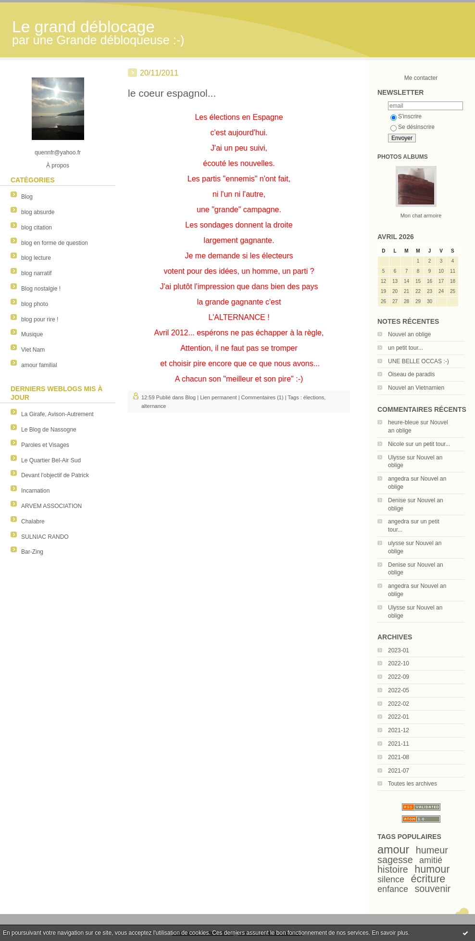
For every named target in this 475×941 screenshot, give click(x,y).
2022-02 (398, 703)
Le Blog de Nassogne (48, 429)
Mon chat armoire (421, 215)
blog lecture (36, 257)
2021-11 (398, 743)
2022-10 (398, 663)
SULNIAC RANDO (45, 537)
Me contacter (421, 78)
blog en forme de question (54, 243)
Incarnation (35, 490)
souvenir (432, 888)
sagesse (395, 859)
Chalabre (33, 521)
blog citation (36, 227)
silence (390, 879)
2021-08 (398, 757)
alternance (153, 406)
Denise (397, 500)
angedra (398, 478)
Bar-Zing (32, 551)
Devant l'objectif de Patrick (55, 475)
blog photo (34, 304)
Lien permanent (218, 397)
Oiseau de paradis (411, 374)
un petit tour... (405, 347)
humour (432, 869)
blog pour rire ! (39, 319)
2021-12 (398, 730)
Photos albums (402, 156)
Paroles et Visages (45, 445)
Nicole (396, 444)
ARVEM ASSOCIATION (51, 506)
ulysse (396, 543)
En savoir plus (390, 932)
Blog (27, 196)
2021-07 (398, 770)
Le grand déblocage (83, 27)
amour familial (39, 365)
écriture (428, 879)
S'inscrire (406, 116)
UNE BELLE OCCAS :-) (418, 361)
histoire (392, 869)
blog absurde (37, 212)
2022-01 (398, 716)
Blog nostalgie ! (41, 288)
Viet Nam (33, 349)
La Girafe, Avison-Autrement (57, 414)
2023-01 (398, 650)
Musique (32, 334)
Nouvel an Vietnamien (416, 387)
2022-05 (398, 690)
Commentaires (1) (262, 397)
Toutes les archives (412, 783)
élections (313, 397)
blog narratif (36, 273)
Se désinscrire (412, 127)
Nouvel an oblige (409, 334)
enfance (392, 889)
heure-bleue (403, 422)
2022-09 (398, 677)
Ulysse (396, 457)
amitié (430, 860)
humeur (432, 850)
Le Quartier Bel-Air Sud (51, 460)
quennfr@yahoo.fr (58, 152)
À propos (57, 165)
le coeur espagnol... (172, 93)
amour (393, 849)
